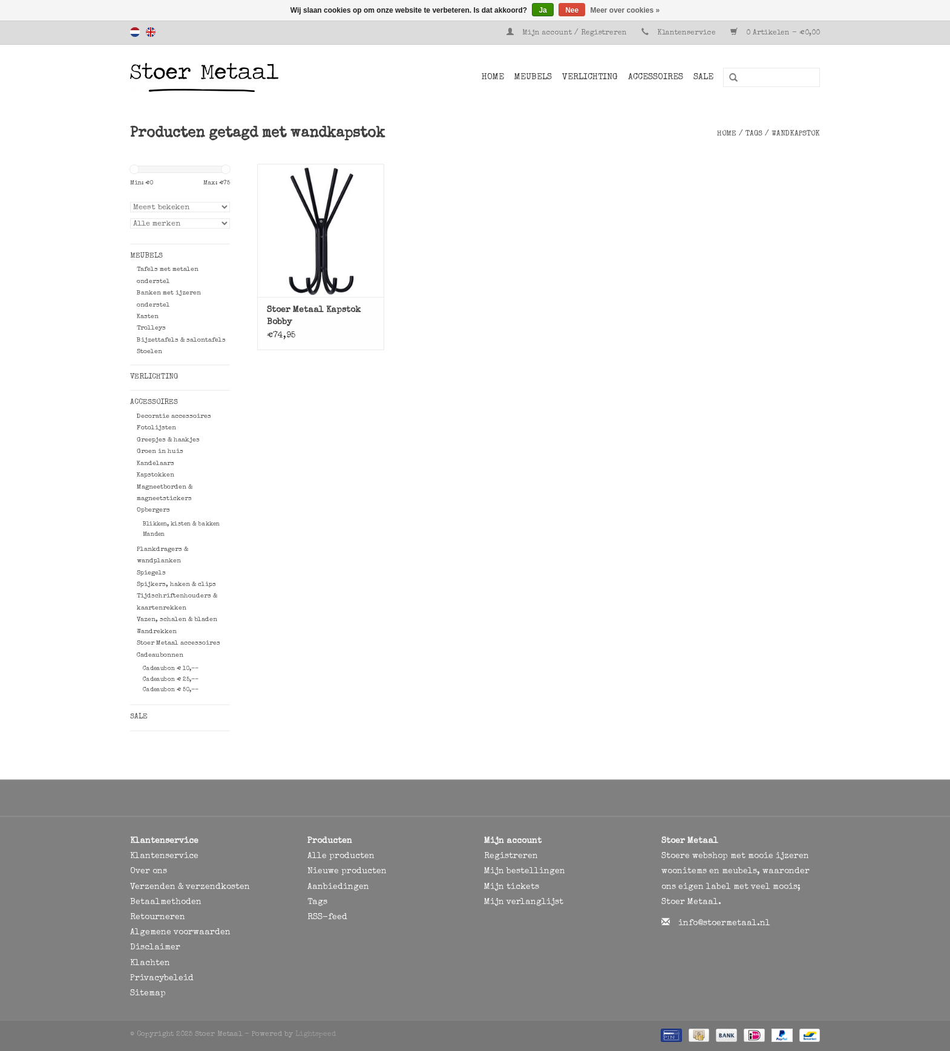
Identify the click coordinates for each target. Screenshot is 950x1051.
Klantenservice (686, 33)
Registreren (511, 856)
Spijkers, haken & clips (176, 584)
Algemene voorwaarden (180, 932)
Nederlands (135, 32)
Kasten (148, 316)
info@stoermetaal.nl (724, 923)
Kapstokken (155, 475)
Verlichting (590, 77)
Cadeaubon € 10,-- (170, 669)
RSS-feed (327, 917)
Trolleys (151, 328)
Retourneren (157, 917)
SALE (703, 77)
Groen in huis (160, 451)
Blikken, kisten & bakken (181, 524)
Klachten (150, 963)
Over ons (148, 871)
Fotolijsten (156, 428)
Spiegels (151, 573)
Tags (753, 134)
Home (493, 77)
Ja (542, 10)
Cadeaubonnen (160, 655)
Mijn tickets (511, 887)
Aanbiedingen (338, 887)
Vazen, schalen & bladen (177, 619)
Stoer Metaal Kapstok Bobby (314, 316)
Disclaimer (155, 947)
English (151, 32)
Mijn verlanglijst (523, 902)
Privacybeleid (162, 978)
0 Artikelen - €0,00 (775, 33)
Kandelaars (155, 463)
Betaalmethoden (165, 902)
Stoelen (149, 351)
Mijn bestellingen (524, 871)
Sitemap (148, 993)
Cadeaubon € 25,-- (170, 680)
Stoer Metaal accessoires (178, 643)
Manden (154, 535)
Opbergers (153, 510)
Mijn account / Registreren (567, 33)
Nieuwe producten (347, 871)
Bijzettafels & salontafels (181, 340)
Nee (571, 10)
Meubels (533, 77)
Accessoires (655, 77)
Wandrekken (157, 631)
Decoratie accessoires (174, 416)
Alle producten (341, 856)
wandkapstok (795, 134)
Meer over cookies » (625, 10)
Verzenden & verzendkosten (190, 887)
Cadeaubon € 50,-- (170, 690)
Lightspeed (315, 1034)
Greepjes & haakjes (168, 440)
